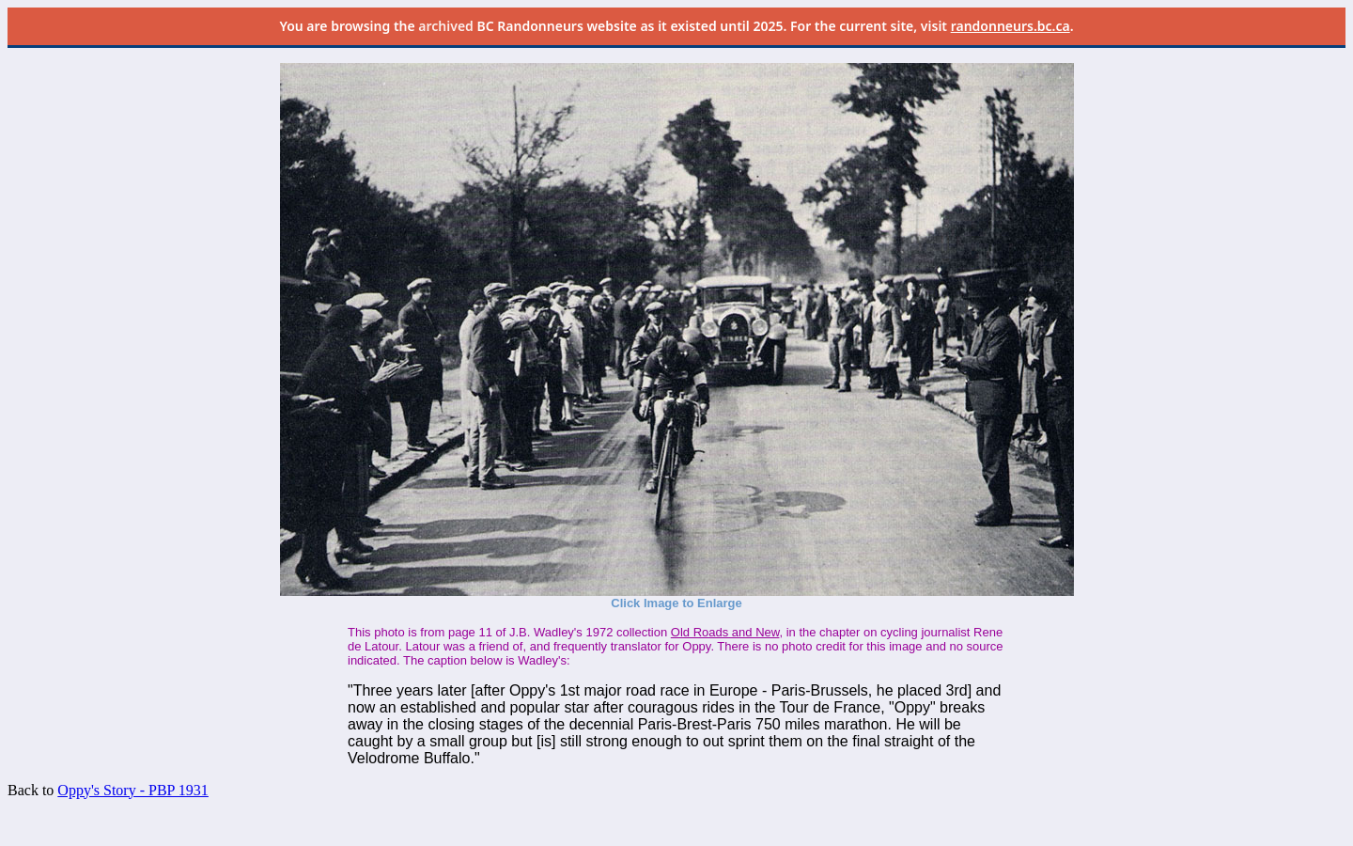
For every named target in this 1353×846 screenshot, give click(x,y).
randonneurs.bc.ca (1010, 26)
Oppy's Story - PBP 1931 (133, 790)
